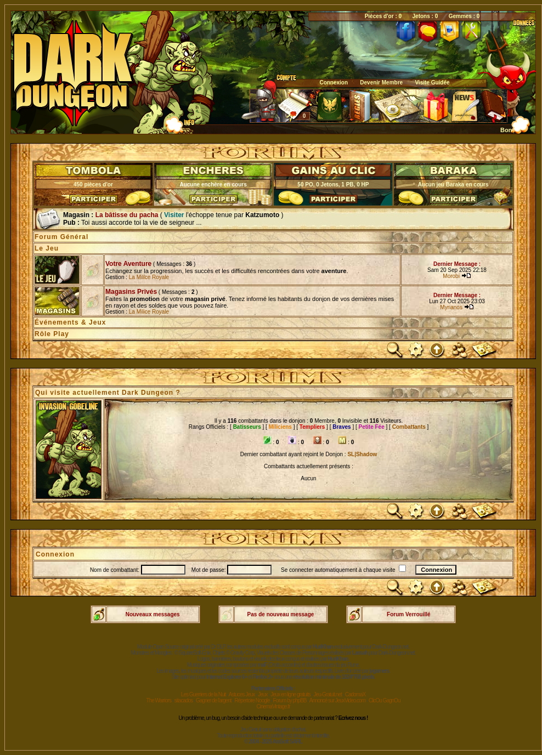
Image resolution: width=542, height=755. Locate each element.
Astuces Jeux (242, 694)
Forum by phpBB (289, 700)
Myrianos (452, 307)
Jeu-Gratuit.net (328, 694)
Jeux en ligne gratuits (290, 694)
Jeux (262, 694)
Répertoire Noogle (251, 700)
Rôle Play (52, 334)
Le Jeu (47, 248)
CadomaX (355, 694)
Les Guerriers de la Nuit (203, 694)
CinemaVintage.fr (273, 706)
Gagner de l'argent (214, 700)
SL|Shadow (362, 454)
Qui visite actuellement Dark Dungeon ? (107, 392)
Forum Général (61, 237)
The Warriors (158, 700)
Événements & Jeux (70, 322)
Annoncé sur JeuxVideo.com (337, 700)
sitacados (183, 700)
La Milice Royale (149, 277)
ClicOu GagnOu (384, 700)
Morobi (452, 276)
